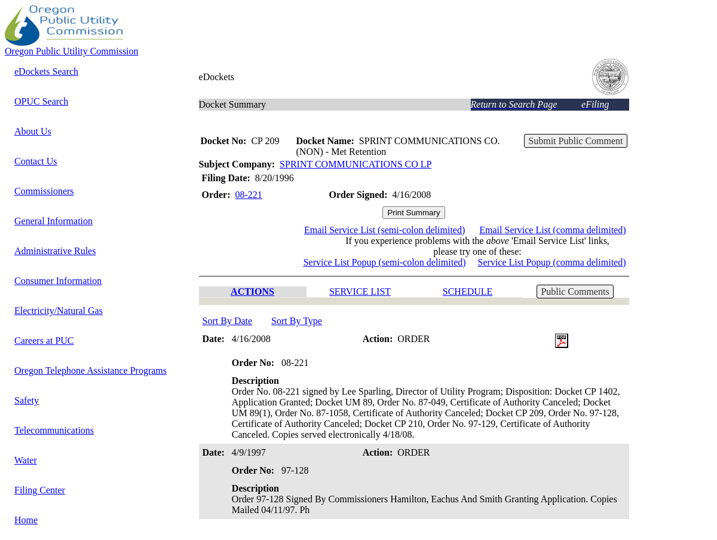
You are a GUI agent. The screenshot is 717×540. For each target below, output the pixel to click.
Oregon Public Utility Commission (72, 51)
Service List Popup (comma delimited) (552, 262)
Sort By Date (228, 321)
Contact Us (35, 161)
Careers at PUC (44, 340)
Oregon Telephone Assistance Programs (90, 370)
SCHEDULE (468, 291)
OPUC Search (41, 101)
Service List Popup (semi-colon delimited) (385, 262)
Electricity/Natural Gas (58, 311)
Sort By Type (296, 321)
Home (26, 520)
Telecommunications (54, 430)
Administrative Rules (55, 251)
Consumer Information (58, 281)
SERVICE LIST (360, 291)
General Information (53, 221)
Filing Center (39, 490)
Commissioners (44, 191)
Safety (26, 400)
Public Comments (575, 291)
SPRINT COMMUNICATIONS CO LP (355, 164)
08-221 (248, 195)
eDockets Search (46, 71)
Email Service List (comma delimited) (552, 230)
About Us (32, 131)
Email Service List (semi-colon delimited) (384, 230)
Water (25, 460)
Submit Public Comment (575, 141)
